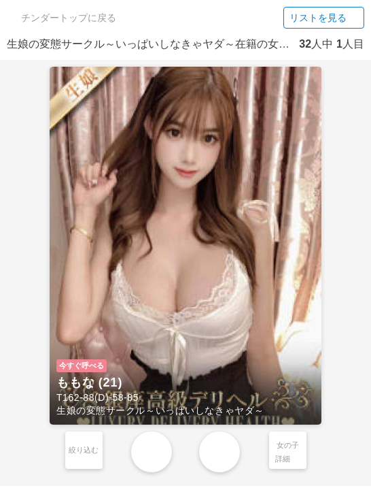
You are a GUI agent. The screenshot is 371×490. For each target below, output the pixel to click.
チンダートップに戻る (63, 17)
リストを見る (323, 17)
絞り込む (84, 450)
